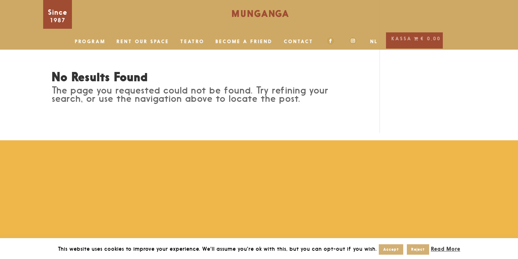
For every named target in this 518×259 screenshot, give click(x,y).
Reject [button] (418, 249)
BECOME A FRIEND (244, 41)
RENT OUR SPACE (143, 41)
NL (374, 41)
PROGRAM (90, 41)
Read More (445, 248)
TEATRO (192, 41)
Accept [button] (391, 249)
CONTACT (298, 41)
